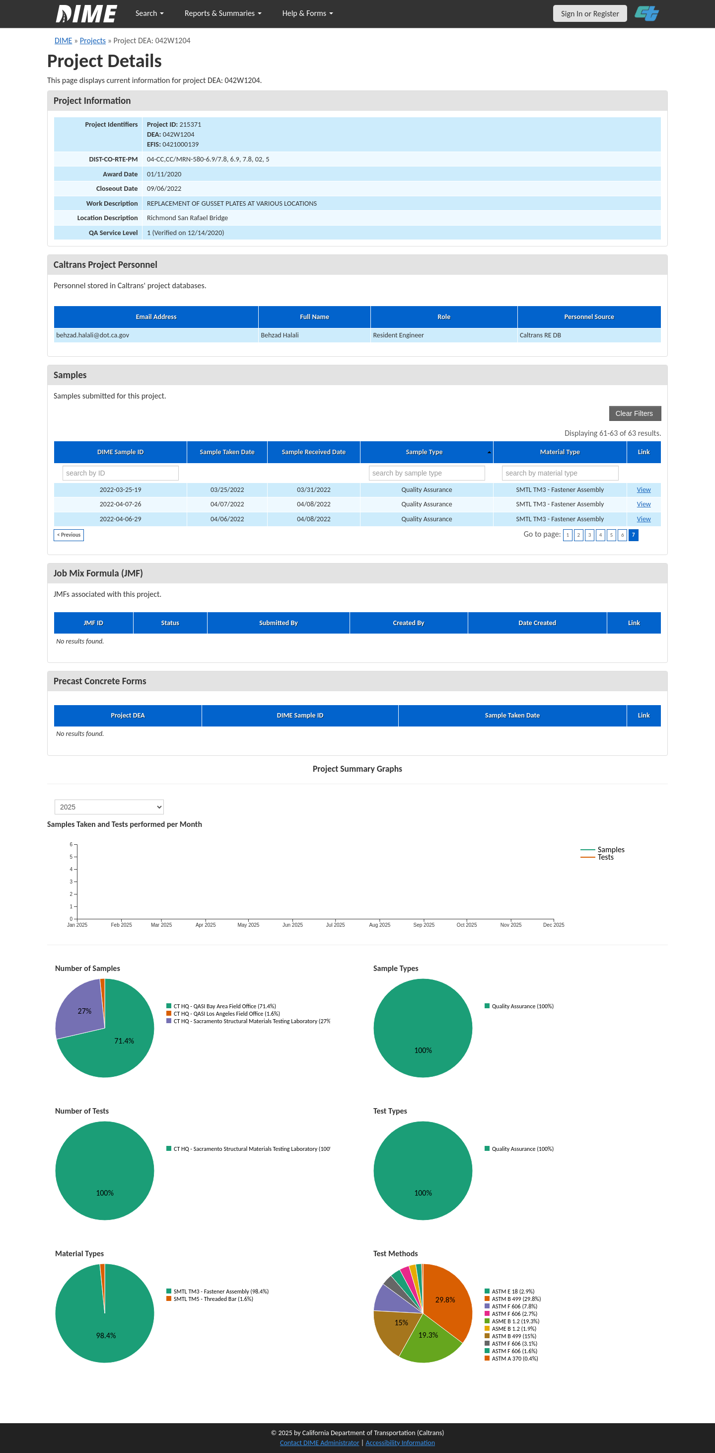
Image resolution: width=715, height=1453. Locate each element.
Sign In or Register (590, 13)
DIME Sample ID (120, 452)
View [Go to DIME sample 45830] (644, 489)
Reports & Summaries (223, 13)
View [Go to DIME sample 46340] (644, 504)
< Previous (68, 535)
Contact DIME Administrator (319, 1443)
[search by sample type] (427, 473)
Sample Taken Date (227, 452)
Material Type (560, 452)
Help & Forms (308, 13)
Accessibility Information (400, 1443)
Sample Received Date (314, 452)
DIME (63, 40)
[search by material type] (560, 473)
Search (150, 13)
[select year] (109, 807)
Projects (93, 40)
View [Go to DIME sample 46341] (644, 519)
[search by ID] (121, 473)
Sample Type (424, 452)
